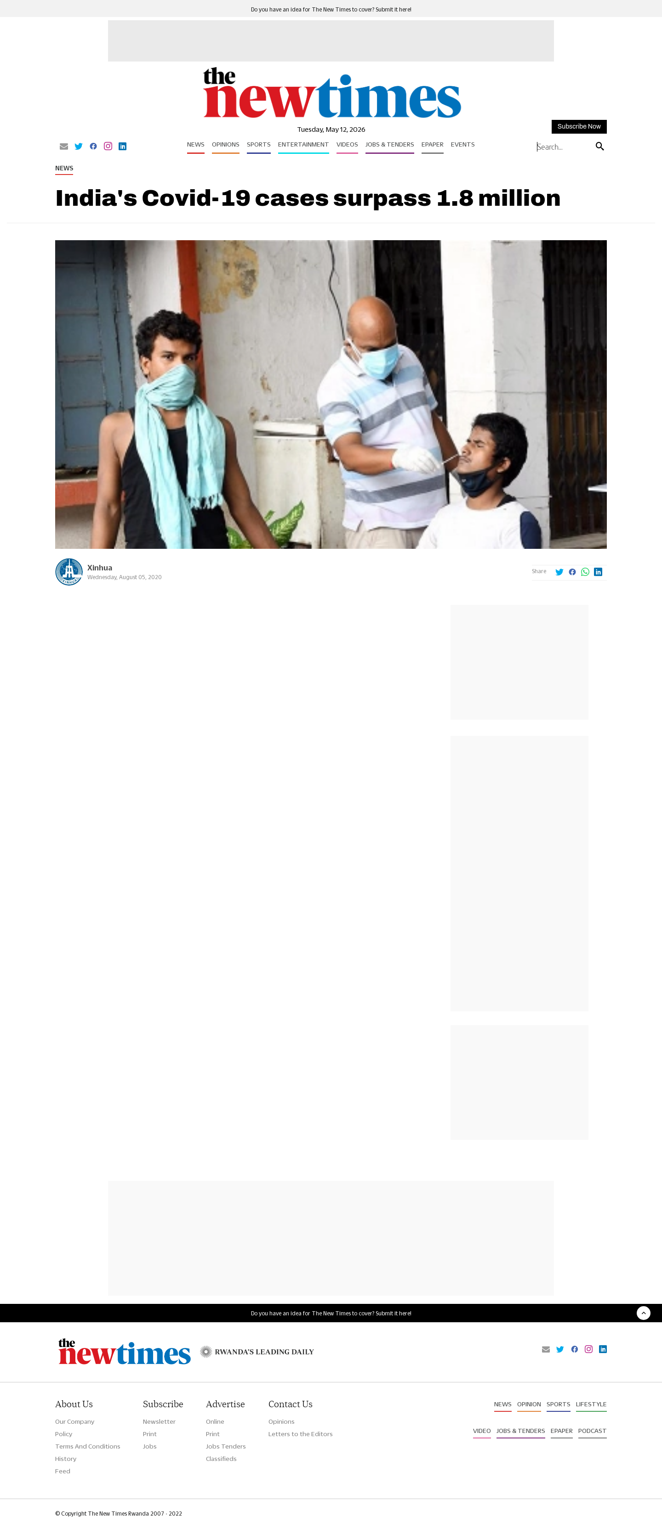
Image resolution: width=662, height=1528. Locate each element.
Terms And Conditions (87, 1446)
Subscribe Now (579, 126)
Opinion (529, 1404)
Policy (63, 1434)
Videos (347, 144)
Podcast (592, 1430)
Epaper (433, 144)
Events (463, 144)
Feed (62, 1471)
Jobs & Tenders (389, 144)
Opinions (226, 144)
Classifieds (221, 1458)
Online (215, 1421)
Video (482, 1430)
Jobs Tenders (226, 1446)
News (196, 144)
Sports (259, 144)
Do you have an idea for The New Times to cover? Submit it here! (331, 9)
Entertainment (303, 144)
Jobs (150, 1446)
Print (150, 1434)
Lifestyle (591, 1404)
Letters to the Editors (300, 1434)
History (65, 1458)
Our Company (74, 1421)
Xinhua (99, 567)
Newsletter (159, 1421)
